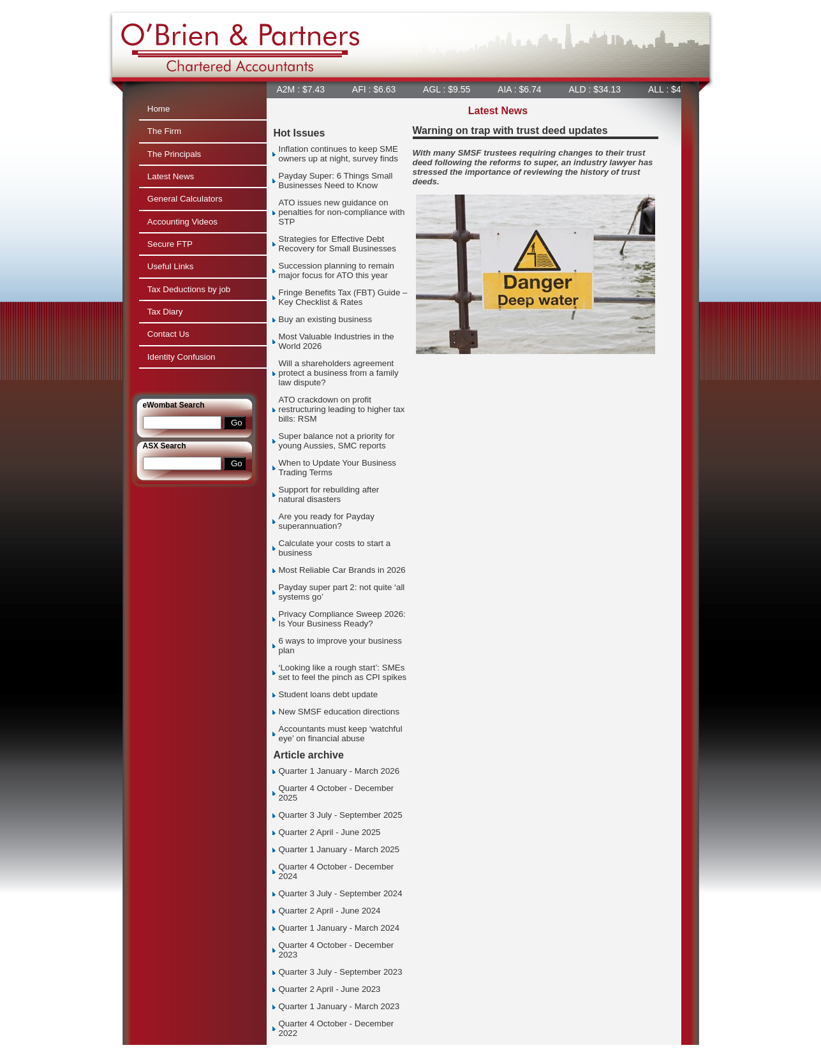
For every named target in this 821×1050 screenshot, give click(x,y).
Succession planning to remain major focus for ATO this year (337, 270)
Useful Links (170, 266)
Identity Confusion (181, 357)
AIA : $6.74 (522, 89)
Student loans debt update (328, 694)
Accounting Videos (182, 221)
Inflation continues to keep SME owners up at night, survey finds (338, 153)
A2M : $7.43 (303, 89)
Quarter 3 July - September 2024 (341, 893)
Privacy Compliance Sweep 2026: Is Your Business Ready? (342, 618)
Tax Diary (165, 311)
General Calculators (185, 198)
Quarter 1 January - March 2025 (339, 849)
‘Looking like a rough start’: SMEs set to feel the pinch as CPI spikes (343, 672)
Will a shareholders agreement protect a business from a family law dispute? (339, 373)
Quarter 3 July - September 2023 (341, 972)
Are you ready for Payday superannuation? (326, 521)
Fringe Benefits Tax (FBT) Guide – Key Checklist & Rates (343, 297)
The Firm (164, 131)
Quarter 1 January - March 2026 (339, 771)
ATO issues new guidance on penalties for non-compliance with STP (342, 212)
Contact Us (168, 334)
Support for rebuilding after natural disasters (329, 494)
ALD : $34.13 (597, 89)
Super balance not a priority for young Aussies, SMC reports (337, 440)
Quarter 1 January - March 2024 (339, 928)
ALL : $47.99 (676, 89)
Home (158, 109)
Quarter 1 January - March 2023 (339, 1006)
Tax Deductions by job (188, 289)
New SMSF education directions (339, 711)
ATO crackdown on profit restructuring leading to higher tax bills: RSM (342, 409)
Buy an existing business (326, 319)
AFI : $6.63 (376, 89)
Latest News (170, 176)
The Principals (174, 154)
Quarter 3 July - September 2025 (341, 815)
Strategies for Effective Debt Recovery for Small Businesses (337, 243)
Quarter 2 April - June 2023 (330, 989)
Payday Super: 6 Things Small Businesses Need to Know (336, 180)
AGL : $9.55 (449, 89)
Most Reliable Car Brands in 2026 (342, 570)
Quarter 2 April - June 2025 (330, 832)
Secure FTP (170, 244)
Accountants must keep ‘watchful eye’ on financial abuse (341, 733)
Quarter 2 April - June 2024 (330, 910)
